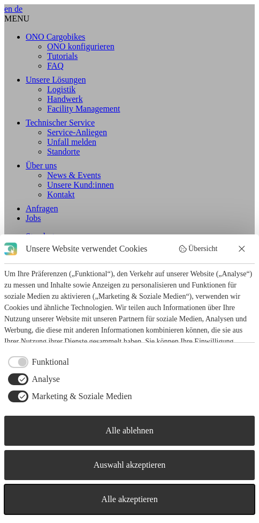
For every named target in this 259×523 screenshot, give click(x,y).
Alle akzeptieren (129, 499)
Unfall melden (71, 141)
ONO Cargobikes (55, 36)
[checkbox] (36, 362)
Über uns (41, 165)
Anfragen (42, 208)
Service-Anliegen (77, 132)
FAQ (55, 65)
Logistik (61, 89)
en (9, 8)
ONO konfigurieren (81, 46)
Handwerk (65, 99)
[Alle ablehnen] (242, 249)
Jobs (33, 218)
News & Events (74, 175)
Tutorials (62, 56)
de (18, 8)
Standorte (63, 151)
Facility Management (83, 108)
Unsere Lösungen (56, 79)
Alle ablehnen (129, 430)
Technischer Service (60, 122)
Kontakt (61, 194)
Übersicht (198, 249)
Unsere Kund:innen (80, 184)
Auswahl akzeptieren (130, 464)
